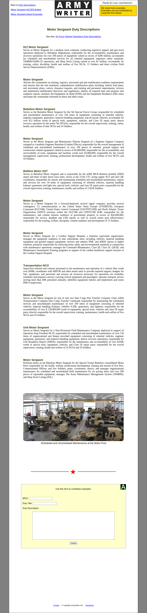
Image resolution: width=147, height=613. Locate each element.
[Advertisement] (73, 578)
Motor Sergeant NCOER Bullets (26, 10)
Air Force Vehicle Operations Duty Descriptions (78, 36)
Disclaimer (90, 605)
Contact (56, 605)
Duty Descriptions (27, 5)
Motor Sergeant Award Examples (27, 14)
